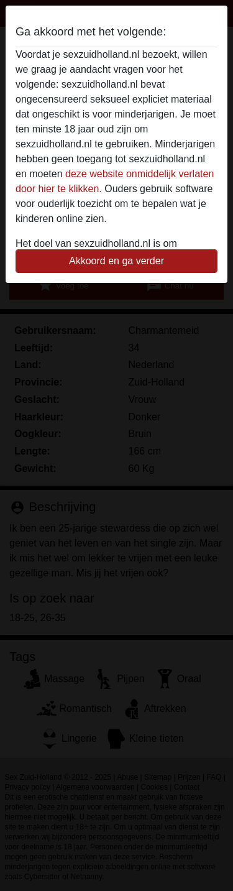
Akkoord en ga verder (116, 261)
